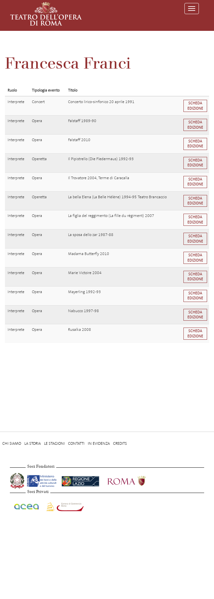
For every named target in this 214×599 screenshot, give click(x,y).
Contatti (76, 443)
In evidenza (99, 443)
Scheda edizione (195, 106)
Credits (120, 443)
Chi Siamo (11, 443)
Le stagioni (54, 443)
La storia (32, 443)
